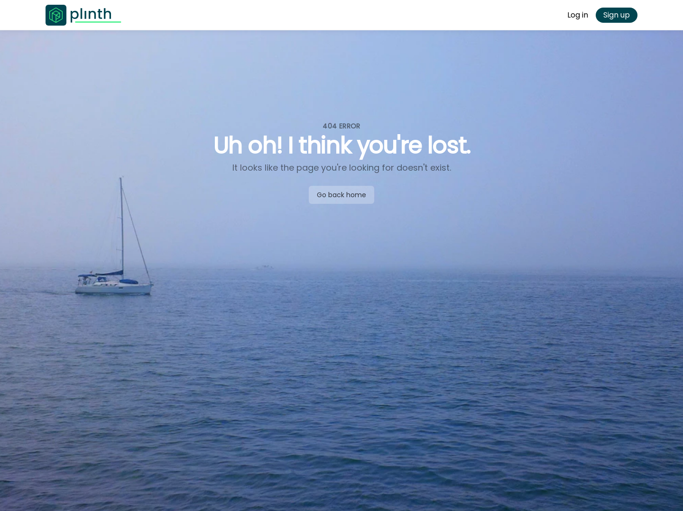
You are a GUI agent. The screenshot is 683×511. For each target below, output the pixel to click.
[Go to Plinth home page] (83, 15)
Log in (577, 14)
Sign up (616, 14)
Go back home (341, 195)
